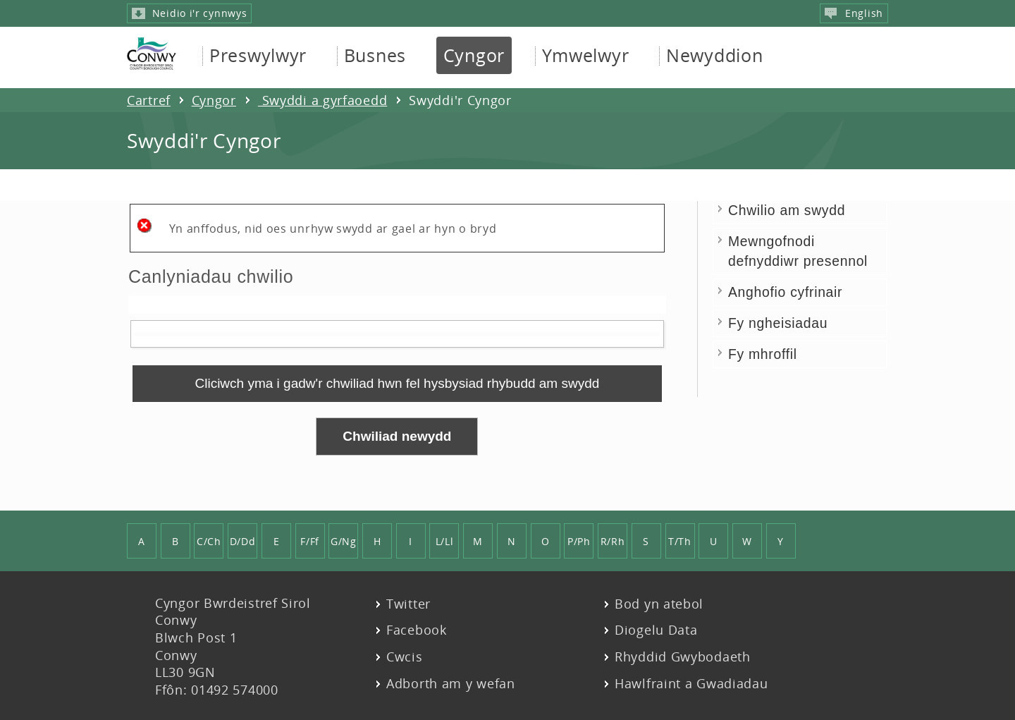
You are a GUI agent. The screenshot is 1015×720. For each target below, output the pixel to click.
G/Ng (344, 541)
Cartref (149, 100)
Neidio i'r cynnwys (189, 13)
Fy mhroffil (762, 354)
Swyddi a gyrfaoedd (322, 100)
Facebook (416, 630)
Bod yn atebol (659, 604)
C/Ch (209, 541)
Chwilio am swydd (786, 210)
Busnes (375, 55)
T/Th (679, 541)
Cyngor (474, 55)
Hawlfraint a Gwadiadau (691, 684)
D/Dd (243, 541)
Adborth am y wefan (450, 684)
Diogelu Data (656, 630)
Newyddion (714, 55)
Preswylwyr (258, 55)
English (854, 13)
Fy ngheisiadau (778, 323)
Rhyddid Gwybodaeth (683, 657)
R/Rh (613, 541)
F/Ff (309, 541)
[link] (397, 383)
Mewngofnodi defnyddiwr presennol (798, 250)
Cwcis (404, 657)
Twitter (408, 604)
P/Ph (579, 541)
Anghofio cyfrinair (785, 292)
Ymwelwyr (585, 55)
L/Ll (445, 541)
